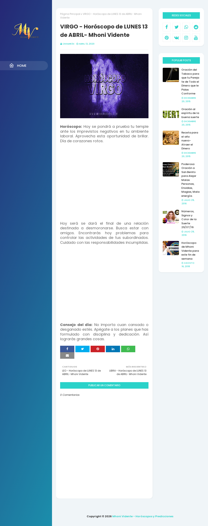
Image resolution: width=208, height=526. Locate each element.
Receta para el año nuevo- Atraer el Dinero (189, 140)
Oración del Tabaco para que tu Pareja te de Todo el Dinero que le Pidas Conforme (190, 81)
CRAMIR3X (68, 43)
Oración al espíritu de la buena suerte (190, 113)
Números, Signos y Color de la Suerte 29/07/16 (188, 219)
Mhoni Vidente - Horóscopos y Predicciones (142, 516)
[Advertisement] (104, 179)
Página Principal (70, 14)
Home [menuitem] (17, 65)
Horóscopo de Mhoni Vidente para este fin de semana (190, 251)
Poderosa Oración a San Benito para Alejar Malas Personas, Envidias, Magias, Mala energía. (190, 180)
